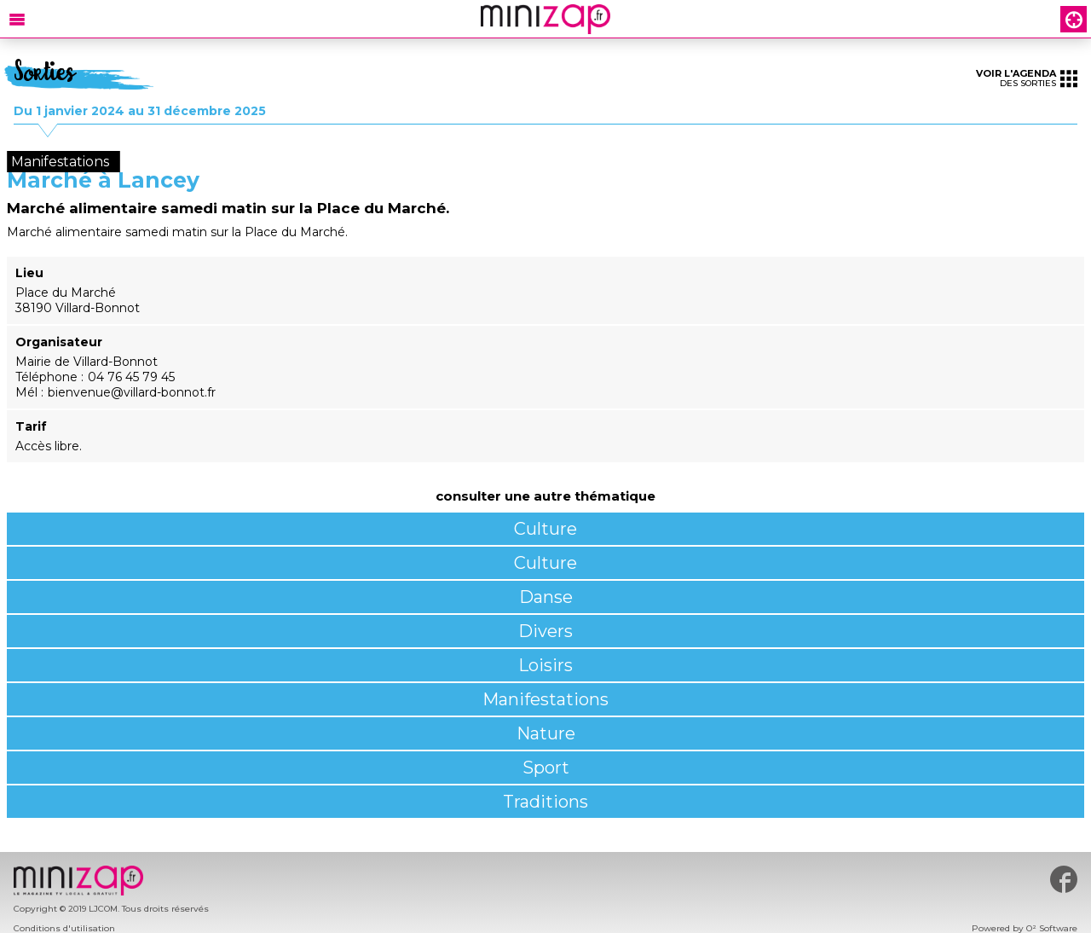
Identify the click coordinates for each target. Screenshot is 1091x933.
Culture (545, 529)
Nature (546, 733)
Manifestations (545, 699)
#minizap (1063, 879)
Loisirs (545, 665)
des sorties (1026, 78)
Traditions (545, 801)
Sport (545, 767)
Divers (545, 631)
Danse (546, 597)
